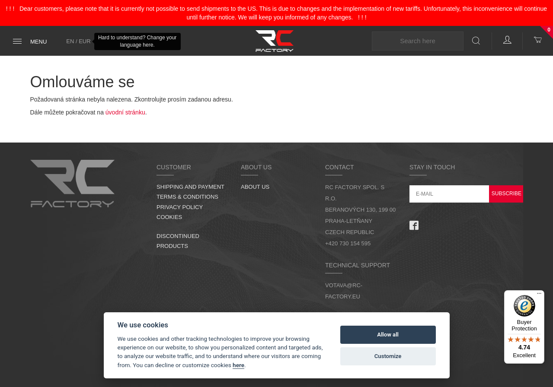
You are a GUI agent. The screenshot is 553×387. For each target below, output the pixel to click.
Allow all (388, 334)
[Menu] (539, 295)
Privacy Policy (180, 207)
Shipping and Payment (190, 187)
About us (255, 187)
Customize (388, 356)
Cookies (169, 217)
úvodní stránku (125, 112)
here (238, 365)
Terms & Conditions (187, 197)
